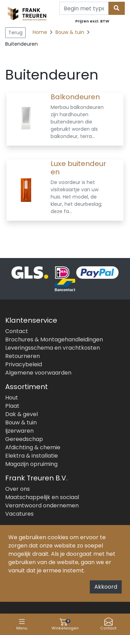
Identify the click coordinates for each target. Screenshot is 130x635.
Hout (11, 398)
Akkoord (105, 587)
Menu (21, 624)
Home (40, 32)
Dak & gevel (21, 414)
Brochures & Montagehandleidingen (54, 339)
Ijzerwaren (19, 431)
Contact (108, 624)
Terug (15, 32)
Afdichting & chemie (32, 447)
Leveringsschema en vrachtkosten (52, 348)
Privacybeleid (23, 364)
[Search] (84, 8)
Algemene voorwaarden (38, 373)
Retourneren (22, 356)
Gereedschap (24, 439)
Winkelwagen (65, 624)
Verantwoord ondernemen (42, 505)
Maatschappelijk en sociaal (42, 497)
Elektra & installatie (31, 456)
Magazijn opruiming (31, 464)
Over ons (17, 489)
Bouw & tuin (70, 32)
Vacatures (19, 514)
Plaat (12, 406)
